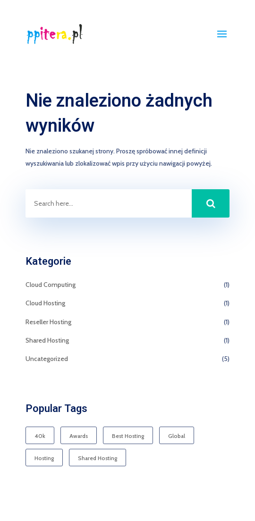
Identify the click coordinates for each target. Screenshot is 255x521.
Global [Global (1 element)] (176, 435)
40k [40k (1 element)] (39, 435)
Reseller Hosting (48, 322)
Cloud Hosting (45, 303)
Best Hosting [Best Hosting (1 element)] (128, 435)
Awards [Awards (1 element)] (78, 435)
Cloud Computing (51, 284)
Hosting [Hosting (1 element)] (44, 458)
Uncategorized (47, 358)
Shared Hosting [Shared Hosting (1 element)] (97, 458)
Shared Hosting (47, 340)
